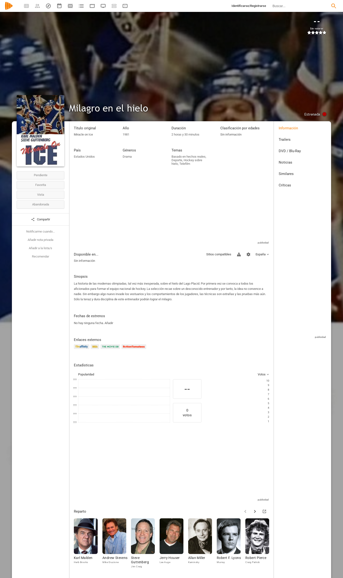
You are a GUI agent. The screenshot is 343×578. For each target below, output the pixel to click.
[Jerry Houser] (174, 543)
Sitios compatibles (218, 254)
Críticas (285, 185)
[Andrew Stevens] (116, 543)
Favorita (40, 185)
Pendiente (40, 175)
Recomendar (40, 256)
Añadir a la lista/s (40, 248)
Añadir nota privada (40, 240)
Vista (40, 194)
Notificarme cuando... (40, 231)
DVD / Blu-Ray (290, 151)
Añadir (109, 323)
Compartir (40, 219)
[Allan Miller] (202, 543)
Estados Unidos (84, 156)
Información (288, 128)
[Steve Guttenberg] (145, 543)
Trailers (285, 139)
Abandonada (40, 204)
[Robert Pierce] (259, 543)
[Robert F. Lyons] (231, 543)
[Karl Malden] (88, 543)
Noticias (285, 162)
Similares (286, 174)
